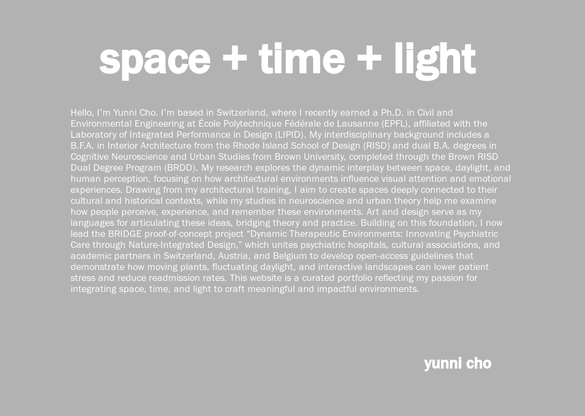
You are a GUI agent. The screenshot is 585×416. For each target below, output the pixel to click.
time (301, 57)
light (434, 57)
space (154, 57)
